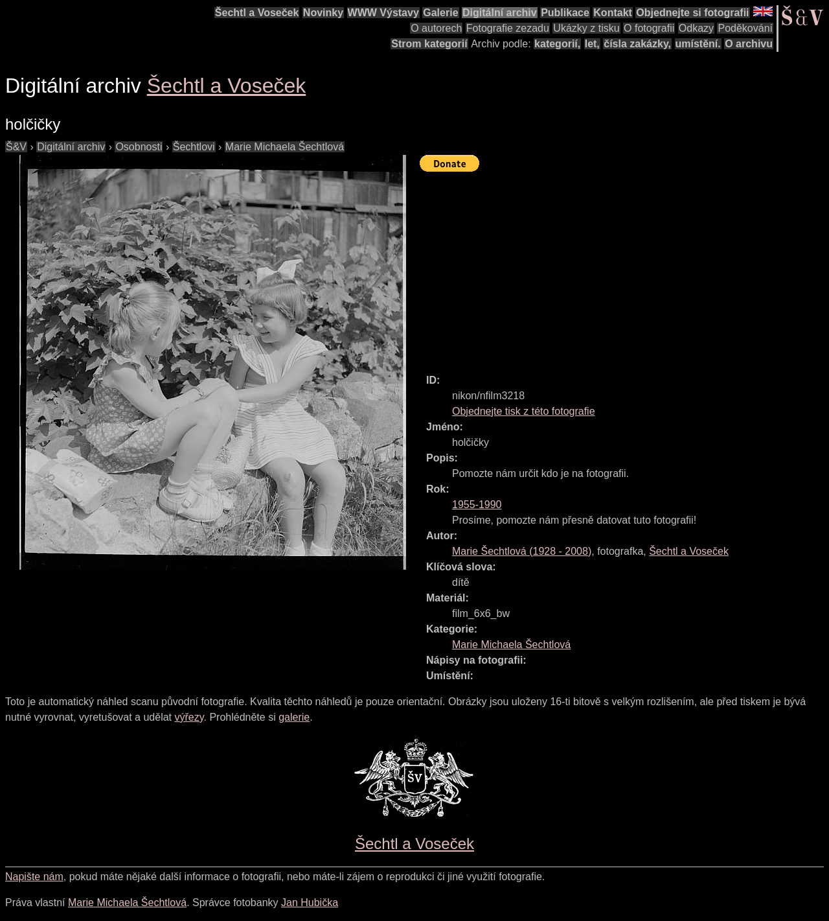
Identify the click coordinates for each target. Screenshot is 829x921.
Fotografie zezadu (507, 28)
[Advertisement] (624, 267)
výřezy (188, 717)
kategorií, (557, 43)
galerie (294, 717)
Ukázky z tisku (586, 28)
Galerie (440, 12)
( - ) (521, 551)
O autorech (436, 28)
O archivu (749, 43)
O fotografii (649, 28)
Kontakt (612, 12)
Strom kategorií (429, 43)
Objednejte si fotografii (692, 12)
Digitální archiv (499, 12)
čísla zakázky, (637, 43)
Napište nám (34, 876)
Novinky (323, 12)
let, (592, 43)
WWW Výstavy (383, 12)
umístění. (698, 43)
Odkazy (696, 28)
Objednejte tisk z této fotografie (523, 411)
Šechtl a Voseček (257, 12)
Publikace (565, 12)
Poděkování (745, 28)
